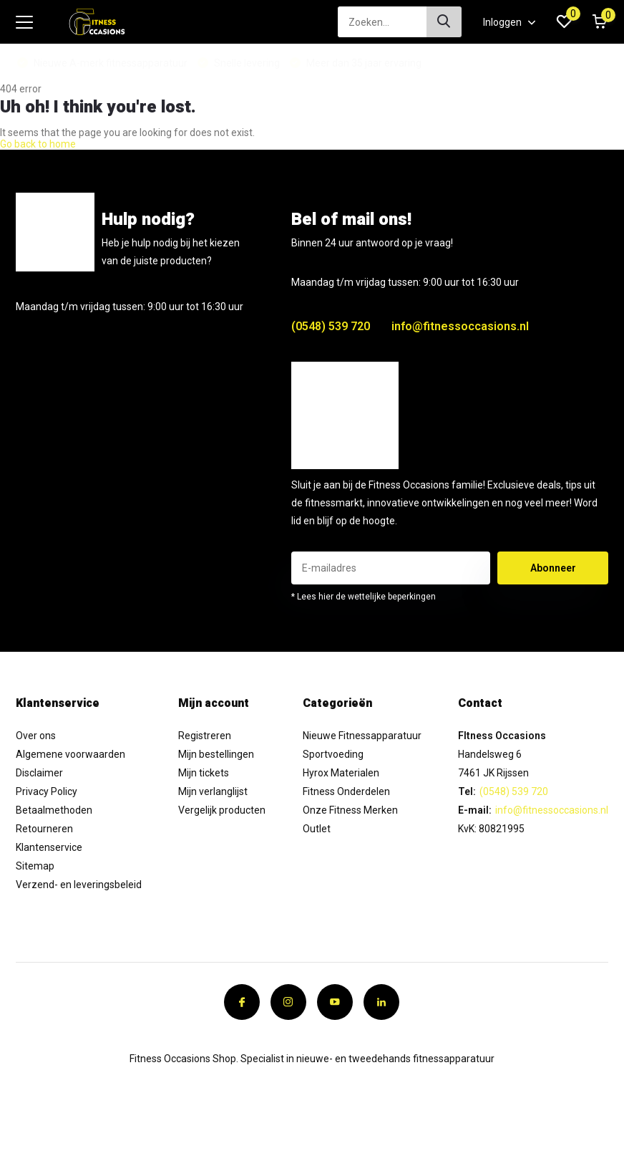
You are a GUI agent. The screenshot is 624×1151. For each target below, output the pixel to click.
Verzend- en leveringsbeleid (79, 884)
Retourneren (44, 828)
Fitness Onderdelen (346, 791)
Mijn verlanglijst (213, 791)
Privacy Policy (46, 791)
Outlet (317, 828)
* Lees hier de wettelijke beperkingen (363, 597)
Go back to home (38, 144)
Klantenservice (49, 847)
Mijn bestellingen (216, 754)
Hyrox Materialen (341, 773)
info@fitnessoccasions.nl (460, 326)
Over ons (36, 735)
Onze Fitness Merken (350, 810)
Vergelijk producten (221, 810)
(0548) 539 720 (330, 326)
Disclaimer (39, 773)
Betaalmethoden (54, 810)
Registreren (204, 735)
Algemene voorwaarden (70, 754)
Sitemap (35, 866)
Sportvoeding (333, 754)
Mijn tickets (203, 773)
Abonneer (553, 568)
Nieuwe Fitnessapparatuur (362, 735)
